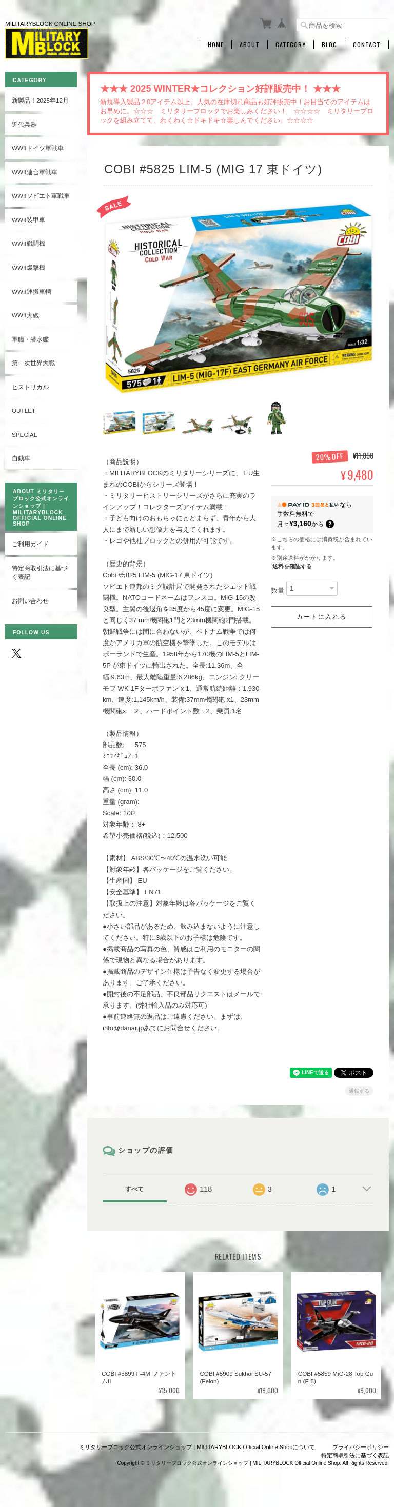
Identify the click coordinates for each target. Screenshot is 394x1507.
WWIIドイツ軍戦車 (38, 148)
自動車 (21, 458)
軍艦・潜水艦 (30, 339)
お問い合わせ (30, 600)
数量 (277, 589)
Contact (367, 44)
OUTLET (23, 410)
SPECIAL (24, 434)
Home (216, 44)
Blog (329, 44)
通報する (359, 1089)
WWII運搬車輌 (31, 291)
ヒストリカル (30, 387)
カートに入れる (322, 615)
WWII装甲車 (28, 219)
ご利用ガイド (30, 543)
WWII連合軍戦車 (34, 172)
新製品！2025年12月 (40, 100)
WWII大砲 (25, 315)
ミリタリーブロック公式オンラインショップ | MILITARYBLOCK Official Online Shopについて (197, 1446)
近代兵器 (24, 124)
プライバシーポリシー (360, 1446)
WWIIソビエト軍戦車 (41, 195)
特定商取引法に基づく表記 (39, 572)
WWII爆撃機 (28, 267)
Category (290, 44)
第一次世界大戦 (33, 362)
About (250, 44)
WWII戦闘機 (28, 243)
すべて (134, 1187)
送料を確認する (292, 565)
